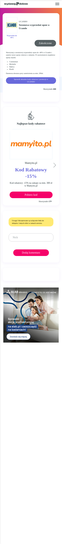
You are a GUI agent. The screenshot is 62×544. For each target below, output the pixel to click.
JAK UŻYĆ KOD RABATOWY (20, 474)
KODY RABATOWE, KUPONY (21, 423)
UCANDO (23, 21)
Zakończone (45, 43)
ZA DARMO (10, 435)
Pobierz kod (31, 194)
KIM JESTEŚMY (12, 468)
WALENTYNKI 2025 (15, 454)
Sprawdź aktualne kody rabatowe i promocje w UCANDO (31, 80)
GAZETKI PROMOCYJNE (18, 429)
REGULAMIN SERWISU (17, 480)
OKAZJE (8, 417)
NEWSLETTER (12, 500)
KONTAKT (9, 494)
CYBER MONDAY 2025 (16, 448)
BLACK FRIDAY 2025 (15, 442)
